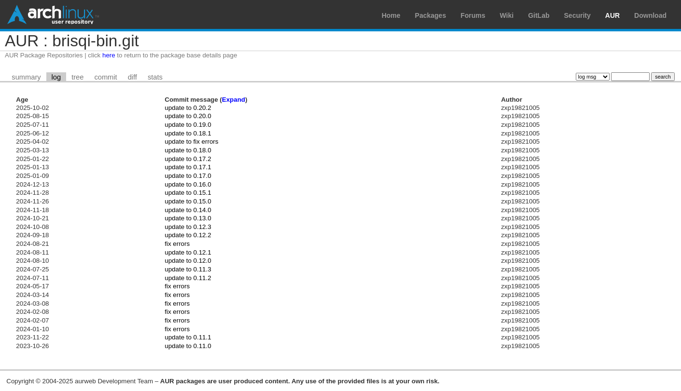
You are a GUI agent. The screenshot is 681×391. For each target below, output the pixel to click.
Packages (430, 15)
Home (391, 15)
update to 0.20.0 (188, 116)
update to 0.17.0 (188, 175)
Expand (233, 99)
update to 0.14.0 (188, 210)
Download (650, 15)
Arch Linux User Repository (53, 14)
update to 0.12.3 (188, 226)
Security (577, 15)
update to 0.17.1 (188, 167)
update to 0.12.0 (188, 260)
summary (26, 77)
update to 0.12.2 (188, 235)
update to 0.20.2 (188, 107)
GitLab (538, 15)
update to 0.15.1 (188, 192)
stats (155, 77)
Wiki (507, 15)
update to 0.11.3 (188, 269)
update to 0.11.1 (188, 337)
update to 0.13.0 (188, 218)
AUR (612, 15)
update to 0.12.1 (188, 252)
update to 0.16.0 (188, 184)
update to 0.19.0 (188, 124)
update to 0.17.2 (188, 158)
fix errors (177, 243)
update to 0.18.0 (188, 150)
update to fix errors (191, 141)
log (56, 77)
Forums (472, 15)
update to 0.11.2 (188, 278)
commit (105, 77)
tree (77, 77)
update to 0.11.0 (188, 346)
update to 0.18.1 (188, 133)
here (108, 55)
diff (132, 77)
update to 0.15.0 (188, 201)
